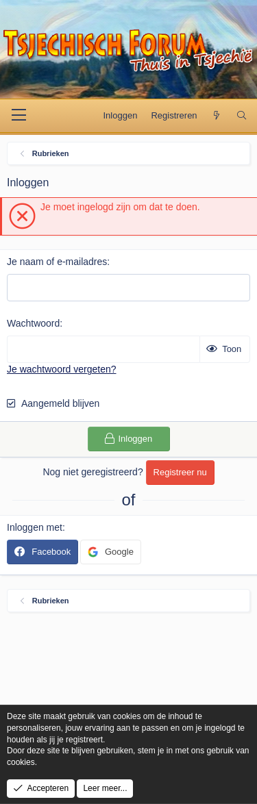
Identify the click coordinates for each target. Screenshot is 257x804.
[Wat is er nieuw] (217, 116)
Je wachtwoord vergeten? (62, 369)
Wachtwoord (33, 323)
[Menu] (19, 116)
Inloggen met (34, 527)
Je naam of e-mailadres (57, 261)
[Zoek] (241, 116)
